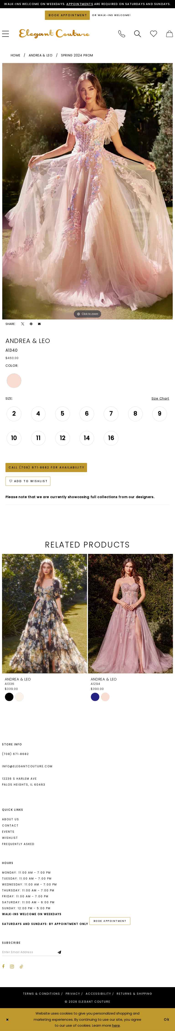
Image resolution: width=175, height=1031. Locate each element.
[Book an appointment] (67, 15)
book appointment (110, 921)
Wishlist (10, 838)
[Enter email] (31, 952)
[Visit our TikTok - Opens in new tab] (21, 967)
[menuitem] (122, 33)
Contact (10, 825)
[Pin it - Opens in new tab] (31, 323)
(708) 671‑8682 (15, 754)
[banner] (54, 33)
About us (10, 819)
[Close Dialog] (7, 1019)
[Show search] (138, 33)
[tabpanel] (87, 191)
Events (8, 832)
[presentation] (44, 613)
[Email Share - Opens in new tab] (39, 324)
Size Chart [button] (160, 398)
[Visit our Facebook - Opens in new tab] (3, 967)
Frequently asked (18, 844)
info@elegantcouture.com (27, 766)
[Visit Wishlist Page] (154, 33)
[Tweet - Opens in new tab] (22, 323)
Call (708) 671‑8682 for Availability (47, 467)
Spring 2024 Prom (77, 55)
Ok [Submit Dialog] (167, 1019)
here (116, 1025)
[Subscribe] (59, 952)
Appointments (79, 4)
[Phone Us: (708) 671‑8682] (122, 33)
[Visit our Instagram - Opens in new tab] (12, 966)
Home (16, 55)
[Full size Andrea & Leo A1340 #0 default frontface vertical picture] (87, 191)
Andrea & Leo (40, 55)
